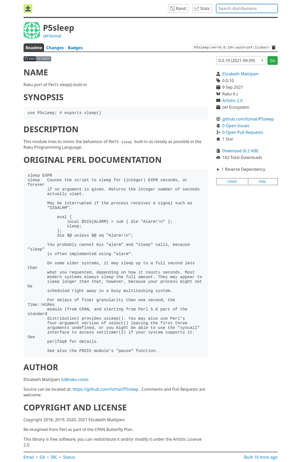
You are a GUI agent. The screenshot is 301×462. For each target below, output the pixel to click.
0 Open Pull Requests (242, 132)
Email (29, 457)
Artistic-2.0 (232, 100)
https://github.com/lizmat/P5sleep (105, 389)
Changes (55, 48)
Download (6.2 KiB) (240, 151)
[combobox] (247, 8)
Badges (75, 48)
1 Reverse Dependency (243, 169)
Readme (34, 48)
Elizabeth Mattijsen (240, 74)
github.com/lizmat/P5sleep (248, 119)
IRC (54, 457)
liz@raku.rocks (75, 379)
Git (42, 457)
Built (260, 457)
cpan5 (232, 181)
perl (262, 181)
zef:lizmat (52, 36)
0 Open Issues (236, 125)
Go (272, 60)
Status (69, 457)
